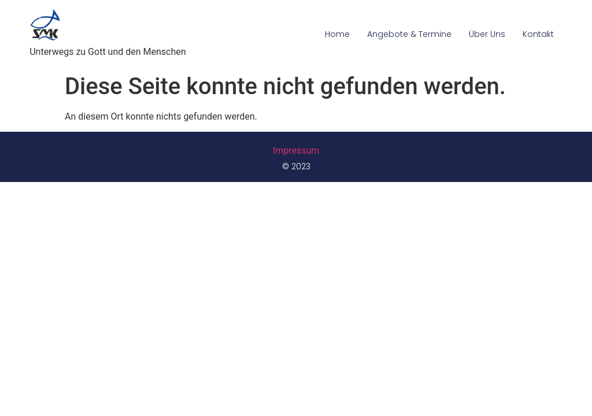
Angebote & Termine (409, 34)
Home (337, 34)
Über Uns (487, 34)
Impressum (296, 150)
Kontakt (538, 34)
